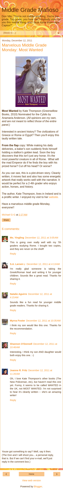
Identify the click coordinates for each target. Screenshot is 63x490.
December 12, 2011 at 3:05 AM (41, 237)
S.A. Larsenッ (18, 264)
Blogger (38, 486)
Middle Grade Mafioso (30, 10)
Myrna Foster (17, 320)
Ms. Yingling (17, 237)
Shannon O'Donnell (21, 344)
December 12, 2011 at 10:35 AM (43, 320)
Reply (13, 253)
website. (54, 197)
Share (6, 220)
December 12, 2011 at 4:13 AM (43, 264)
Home (31, 474)
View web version (31, 480)
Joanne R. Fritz (18, 370)
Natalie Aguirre (18, 294)
